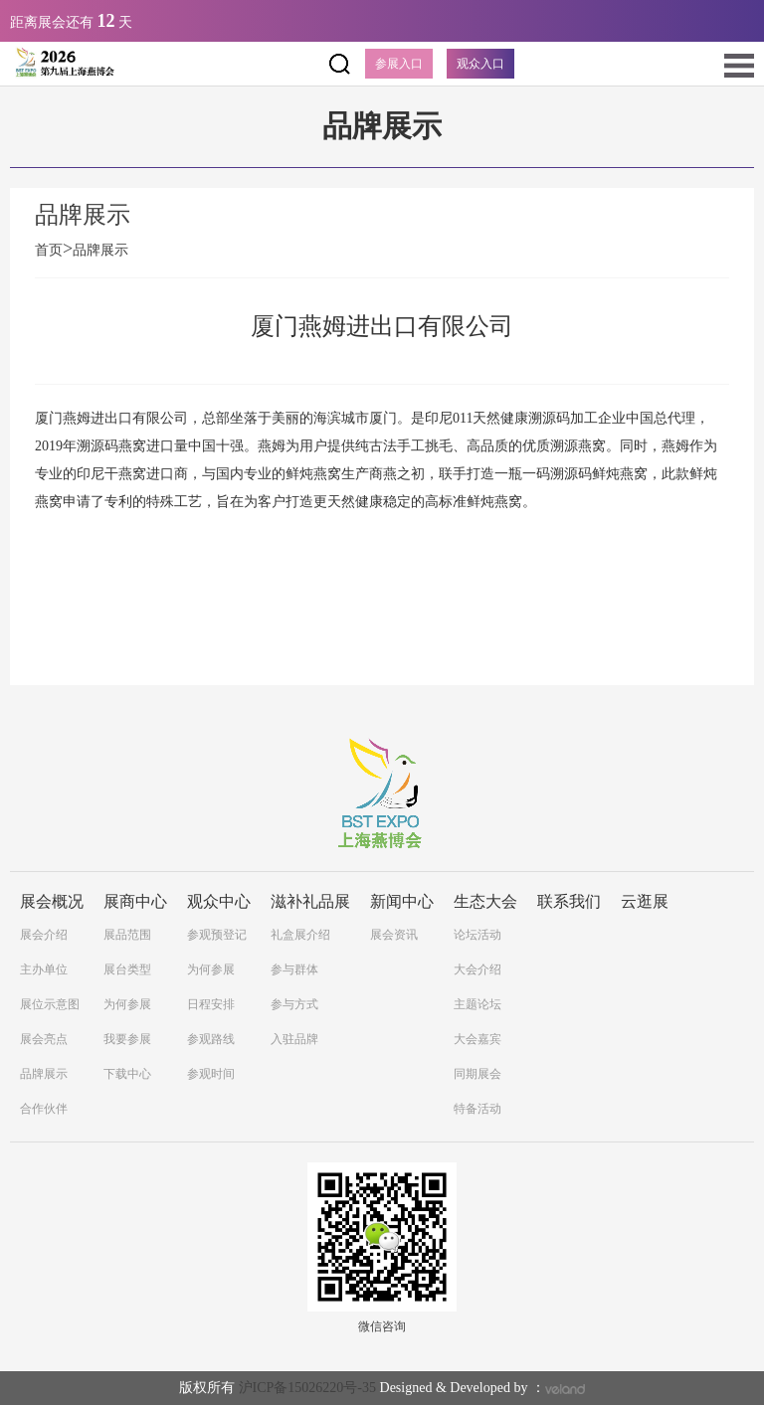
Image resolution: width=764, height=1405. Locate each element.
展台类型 (127, 969)
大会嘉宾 (477, 1039)
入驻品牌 (294, 1039)
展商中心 (135, 901)
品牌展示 (100, 250)
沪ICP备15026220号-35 (307, 1387)
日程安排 (211, 1004)
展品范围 (127, 935)
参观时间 (211, 1074)
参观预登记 (217, 935)
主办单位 (44, 969)
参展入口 (399, 64)
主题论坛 (477, 1004)
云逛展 (644, 901)
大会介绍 (477, 969)
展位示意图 (50, 1004)
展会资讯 (394, 935)
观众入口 (480, 64)
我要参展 (127, 1039)
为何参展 (127, 1004)
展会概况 (52, 901)
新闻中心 (402, 901)
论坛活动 (477, 935)
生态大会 (485, 901)
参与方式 (294, 1004)
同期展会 (477, 1074)
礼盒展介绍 (300, 935)
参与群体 (294, 969)
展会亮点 (44, 1039)
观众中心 (219, 901)
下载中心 (127, 1074)
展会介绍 (44, 935)
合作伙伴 (44, 1109)
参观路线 (211, 1039)
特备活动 (477, 1109)
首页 (54, 250)
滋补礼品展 (310, 901)
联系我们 (569, 901)
